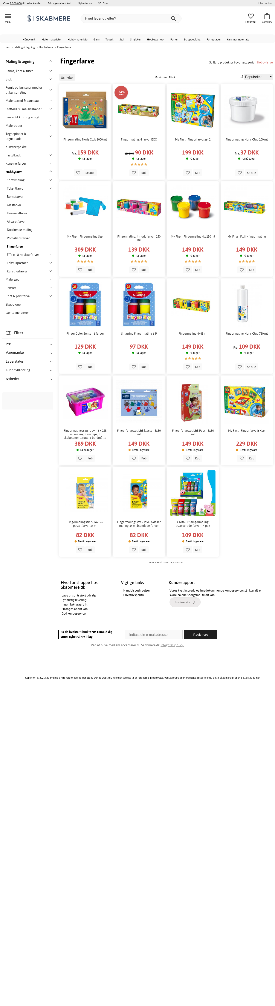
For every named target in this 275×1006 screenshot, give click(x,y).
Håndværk (29, 39)
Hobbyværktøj (155, 39)
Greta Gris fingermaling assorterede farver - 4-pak (193, 538)
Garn (96, 39)
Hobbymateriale (77, 39)
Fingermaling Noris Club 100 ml (247, 154)
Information (265, 3)
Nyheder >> (85, 3)
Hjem (6, 47)
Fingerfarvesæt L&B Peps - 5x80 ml (193, 447)
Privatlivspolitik (133, 910)
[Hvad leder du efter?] (131, 18)
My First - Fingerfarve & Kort (246, 445)
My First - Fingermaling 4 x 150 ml (193, 251)
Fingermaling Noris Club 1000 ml (85, 154)
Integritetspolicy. (172, 960)
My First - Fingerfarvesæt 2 (193, 154)
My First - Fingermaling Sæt (85, 251)
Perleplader (213, 39)
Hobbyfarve (265, 62)
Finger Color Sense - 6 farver (85, 348)
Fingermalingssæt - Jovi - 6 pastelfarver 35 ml (85, 538)
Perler (174, 39)
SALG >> (103, 3)
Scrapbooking (192, 39)
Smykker (135, 39)
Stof (121, 39)
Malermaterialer (51, 39)
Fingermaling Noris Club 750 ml (247, 348)
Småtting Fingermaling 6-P (139, 348)
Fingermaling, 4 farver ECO (139, 154)
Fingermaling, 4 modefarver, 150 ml (138, 252)
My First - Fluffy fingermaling (247, 251)
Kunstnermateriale (238, 39)
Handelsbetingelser (136, 905)
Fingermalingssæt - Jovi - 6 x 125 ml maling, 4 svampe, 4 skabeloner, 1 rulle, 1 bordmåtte (85, 449)
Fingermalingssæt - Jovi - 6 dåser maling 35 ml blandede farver (139, 538)
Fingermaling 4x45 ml (193, 348)
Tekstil (109, 39)
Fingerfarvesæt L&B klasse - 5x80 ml (139, 447)
